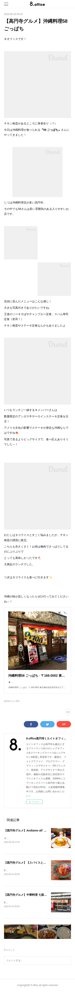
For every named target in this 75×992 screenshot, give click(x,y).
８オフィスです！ (13, 838)
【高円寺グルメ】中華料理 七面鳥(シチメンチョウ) (36, 895)
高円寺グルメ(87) (12, 701)
